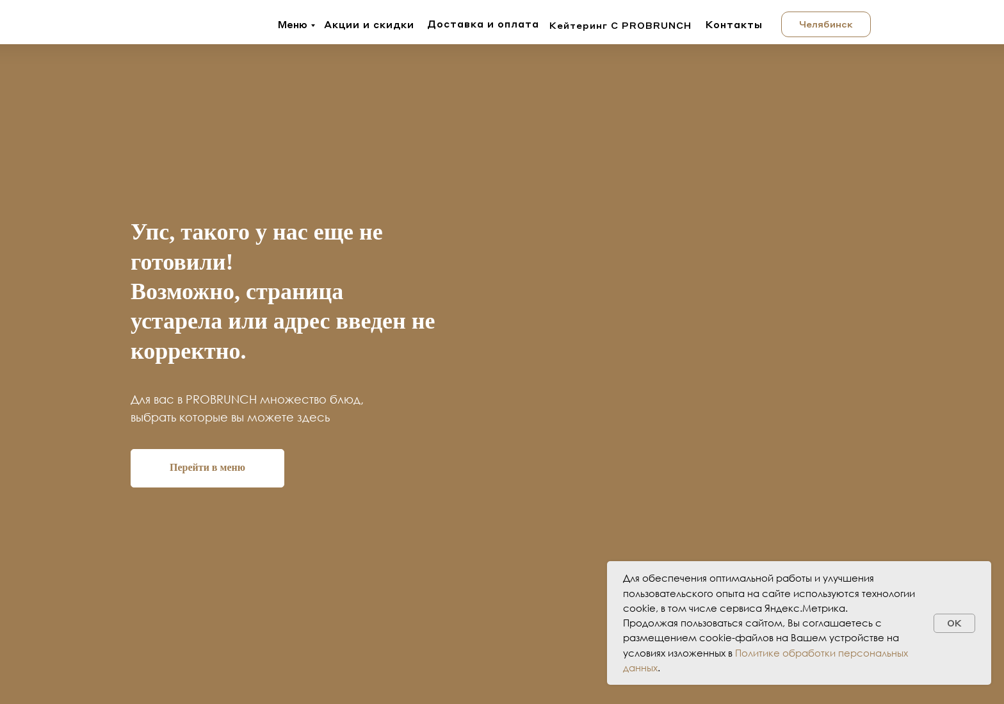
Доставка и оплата (483, 23)
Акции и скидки (369, 24)
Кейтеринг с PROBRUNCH (620, 25)
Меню (292, 24)
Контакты (734, 24)
